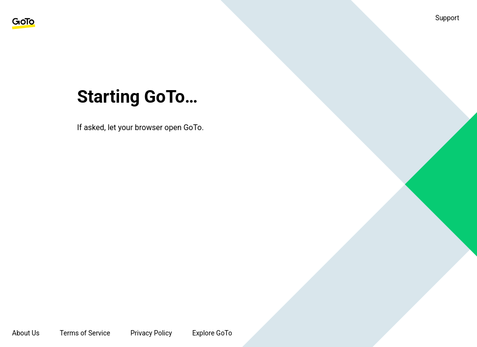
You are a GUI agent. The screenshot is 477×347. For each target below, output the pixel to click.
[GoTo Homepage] (24, 24)
